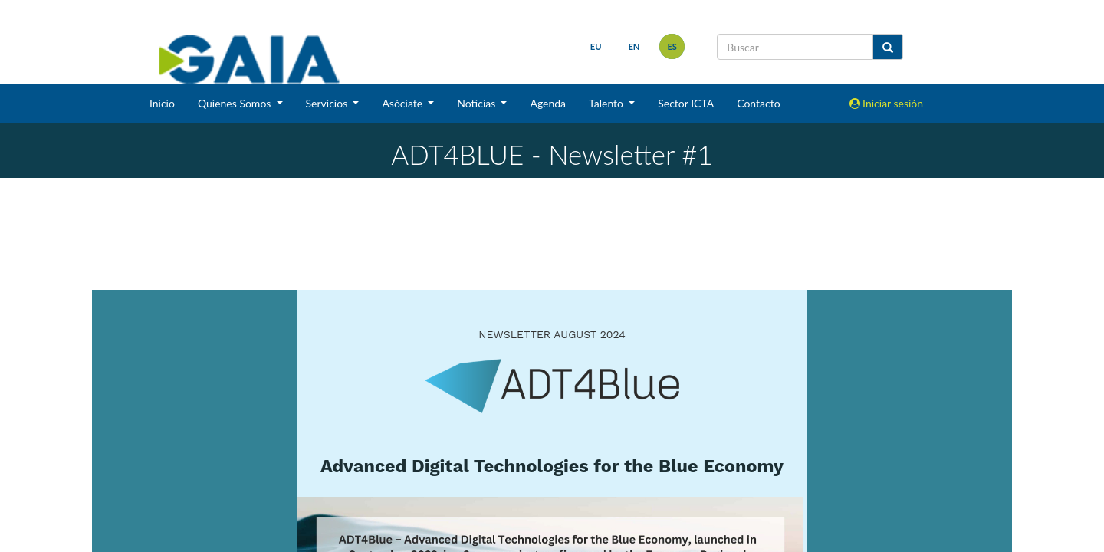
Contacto (758, 103)
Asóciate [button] (403, 103)
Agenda (548, 103)
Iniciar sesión (886, 103)
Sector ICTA (686, 103)
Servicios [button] (328, 103)
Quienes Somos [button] (236, 103)
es (672, 46)
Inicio (162, 103)
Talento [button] (607, 103)
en (633, 46)
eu (596, 46)
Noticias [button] (477, 103)
